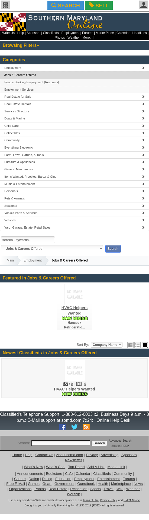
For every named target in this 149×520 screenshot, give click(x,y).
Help (20, 33)
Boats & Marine (74, 118)
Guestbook (86, 484)
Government (64, 484)
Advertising (109, 455)
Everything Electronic (74, 147)
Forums (87, 33)
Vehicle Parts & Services (74, 212)
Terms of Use (91, 500)
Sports (95, 489)
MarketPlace (105, 33)
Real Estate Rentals (74, 104)
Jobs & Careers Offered (20, 74)
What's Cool (55, 467)
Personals (74, 191)
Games (34, 484)
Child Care (74, 125)
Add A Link (96, 467)
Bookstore (54, 474)
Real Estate (58, 489)
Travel (108, 489)
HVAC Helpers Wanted (74, 389)
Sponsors (33, 33)
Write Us (8, 33)
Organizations (20, 489)
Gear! (47, 484)
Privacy (92, 455)
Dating (34, 479)
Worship (73, 494)
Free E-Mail (15, 484)
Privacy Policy (108, 500)
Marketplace (121, 484)
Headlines (139, 33)
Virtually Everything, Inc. (61, 505)
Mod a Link (116, 467)
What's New (33, 467)
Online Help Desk (113, 420)
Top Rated (76, 467)
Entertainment (108, 479)
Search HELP (120, 445)
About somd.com (69, 455)
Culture (20, 479)
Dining (47, 479)
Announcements (30, 474)
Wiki (119, 489)
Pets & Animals (74, 198)
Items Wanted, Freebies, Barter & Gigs (74, 176)
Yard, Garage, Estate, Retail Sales (74, 227)
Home (17, 455)
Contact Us (44, 455)
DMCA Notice (132, 500)
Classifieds (51, 33)
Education (63, 479)
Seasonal (74, 205)
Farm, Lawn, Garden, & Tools (74, 154)
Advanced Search (120, 440)
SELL (99, 5)
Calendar (123, 33)
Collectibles (74, 133)
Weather (73, 37)
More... (87, 37)
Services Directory (74, 111)
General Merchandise (74, 169)
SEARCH (65, 5)
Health (103, 484)
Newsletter (73, 460)
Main (10, 260)
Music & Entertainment (74, 184)
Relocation (78, 489)
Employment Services (19, 89)
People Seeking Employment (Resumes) (31, 82)
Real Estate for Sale (74, 96)
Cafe (69, 474)
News (138, 484)
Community (74, 140)
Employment (70, 33)
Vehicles (74, 220)
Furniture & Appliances (74, 162)
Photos (60, 37)
